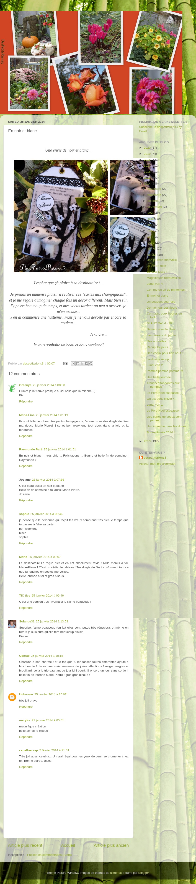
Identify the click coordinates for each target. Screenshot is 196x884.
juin (150, 224)
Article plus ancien (111, 845)
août (150, 212)
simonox (116, 872)
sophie (24, 514)
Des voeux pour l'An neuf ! (165, 353)
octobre (153, 200)
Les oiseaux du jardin (161, 335)
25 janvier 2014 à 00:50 (49, 385)
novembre (154, 195)
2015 (148, 177)
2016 (148, 171)
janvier (152, 254)
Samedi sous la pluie (161, 329)
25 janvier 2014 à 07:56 (48, 479)
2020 (148, 147)
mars (151, 242)
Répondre (26, 401)
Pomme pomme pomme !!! (165, 371)
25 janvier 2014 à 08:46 (47, 514)
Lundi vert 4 (155, 283)
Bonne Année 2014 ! (161, 432)
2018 (148, 159)
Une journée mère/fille (162, 260)
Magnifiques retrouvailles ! (165, 278)
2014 (148, 183)
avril (150, 236)
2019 (148, 153)
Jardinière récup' (158, 359)
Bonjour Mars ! (157, 271)
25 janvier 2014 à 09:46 (48, 595)
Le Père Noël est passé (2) (165, 393)
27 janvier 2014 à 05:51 (48, 720)
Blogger (143, 872)
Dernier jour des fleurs (162, 307)
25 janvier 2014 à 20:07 (50, 694)
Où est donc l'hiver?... (161, 398)
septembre (155, 206)
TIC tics (24, 595)
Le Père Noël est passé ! (164, 410)
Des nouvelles (156, 341)
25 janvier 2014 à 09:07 (44, 557)
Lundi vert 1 (155, 404)
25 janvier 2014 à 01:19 (52, 415)
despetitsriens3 (155, 457)
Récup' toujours (157, 347)
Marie (23, 557)
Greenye (25, 385)
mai (150, 230)
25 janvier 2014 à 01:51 (60, 449)
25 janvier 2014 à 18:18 (47, 655)
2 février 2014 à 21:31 (54, 750)
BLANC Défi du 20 (159, 323)
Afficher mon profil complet (157, 463)
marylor (25, 720)
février (152, 248)
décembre (154, 188)
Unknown (26, 694)
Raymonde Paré (30, 449)
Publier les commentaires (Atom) (49, 855)
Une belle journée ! (160, 377)
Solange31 (27, 621)
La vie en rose (156, 265)
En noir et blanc (157, 295)
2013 (148, 441)
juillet (151, 218)
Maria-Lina (27, 415)
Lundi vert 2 (155, 365)
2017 (148, 165)
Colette (24, 655)
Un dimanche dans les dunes (166, 426)
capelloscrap (28, 750)
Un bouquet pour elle (161, 301)
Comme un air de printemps (166, 289)
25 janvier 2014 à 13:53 (52, 621)
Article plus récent (25, 845)
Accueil (68, 845)
